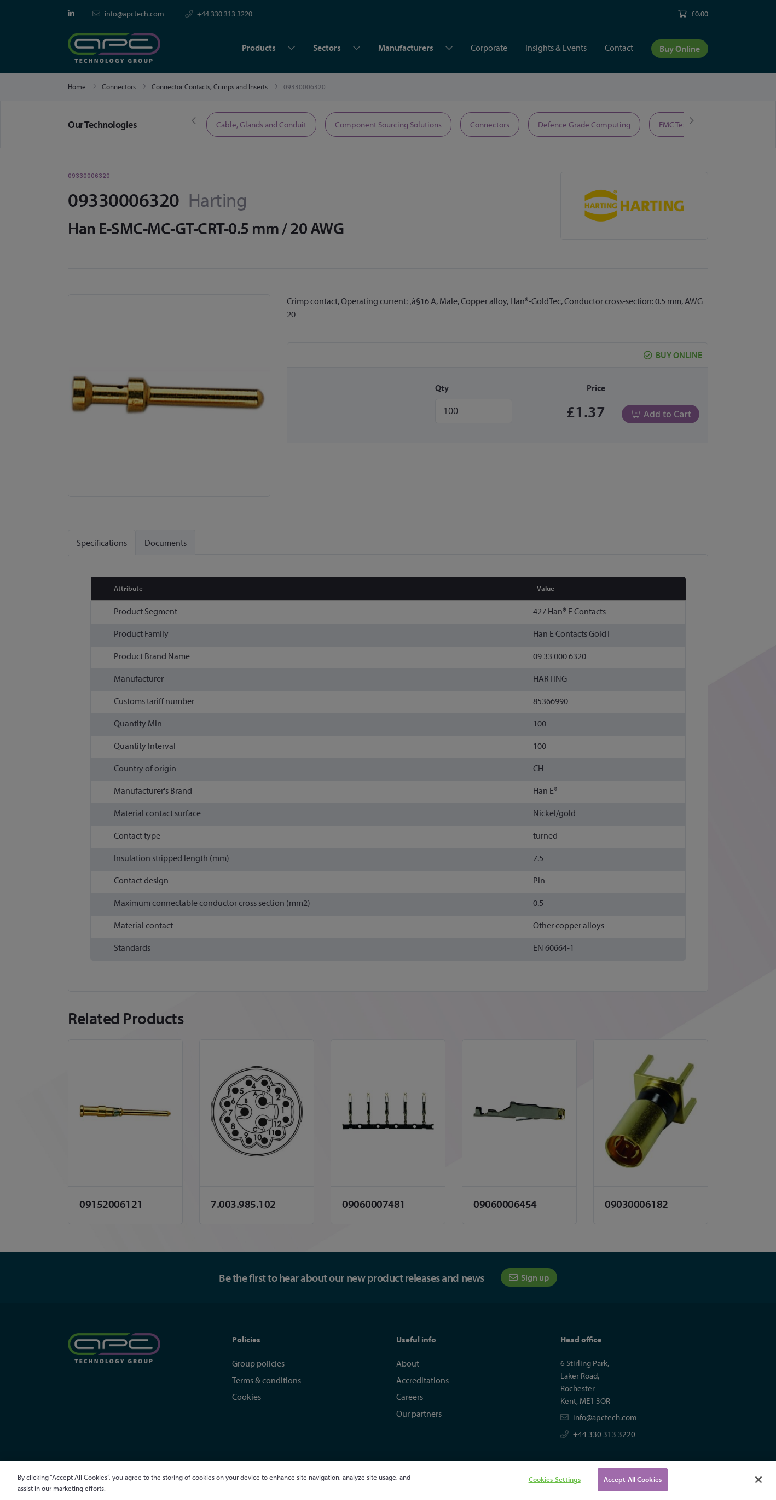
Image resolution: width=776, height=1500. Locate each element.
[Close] (758, 1480)
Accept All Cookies (633, 1479)
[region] (388, 1480)
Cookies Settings (555, 1479)
